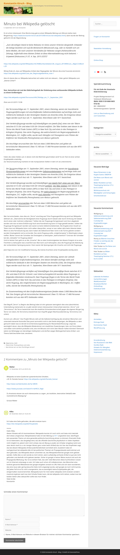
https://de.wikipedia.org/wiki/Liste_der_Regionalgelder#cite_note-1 (29, 73)
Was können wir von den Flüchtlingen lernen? (20, 347)
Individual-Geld (99, 289)
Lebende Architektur (101, 276)
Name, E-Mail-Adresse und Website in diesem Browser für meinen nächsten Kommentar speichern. (43, 534)
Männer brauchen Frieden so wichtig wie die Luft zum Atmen (104, 240)
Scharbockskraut (100, 196)
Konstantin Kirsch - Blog (18, 3)
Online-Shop (98, 60)
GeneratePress (75, 552)
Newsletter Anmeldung (102, 48)
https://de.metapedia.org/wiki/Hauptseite (22, 424)
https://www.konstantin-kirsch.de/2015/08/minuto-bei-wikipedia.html (39, 35)
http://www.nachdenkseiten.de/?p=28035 (22, 384)
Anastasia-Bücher (100, 284)
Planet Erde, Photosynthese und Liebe (18, 345)
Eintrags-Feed (99, 322)
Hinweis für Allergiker (102, 347)
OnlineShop (98, 286)
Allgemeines (10, 343)
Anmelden (97, 319)
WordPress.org (99, 328)
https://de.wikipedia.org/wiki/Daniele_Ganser (41, 379)
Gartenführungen (100, 279)
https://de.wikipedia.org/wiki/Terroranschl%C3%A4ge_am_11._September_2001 (33, 97)
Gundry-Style (98, 345)
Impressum (98, 352)
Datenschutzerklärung (102, 350)
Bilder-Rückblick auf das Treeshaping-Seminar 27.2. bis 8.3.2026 (104, 185)
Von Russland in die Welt (103, 342)
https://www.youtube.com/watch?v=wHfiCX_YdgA (25, 389)
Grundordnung (99, 340)
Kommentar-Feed (100, 325)
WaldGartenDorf (100, 281)
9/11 (56, 436)
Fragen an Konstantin (102, 36)
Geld (15, 343)
